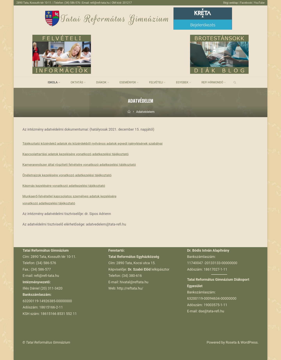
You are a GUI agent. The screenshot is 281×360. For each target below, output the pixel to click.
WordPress (249, 342)
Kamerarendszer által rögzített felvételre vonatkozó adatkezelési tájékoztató (81, 164)
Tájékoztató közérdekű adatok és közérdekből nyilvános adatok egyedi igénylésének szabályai (95, 143)
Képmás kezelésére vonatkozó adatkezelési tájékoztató (65, 186)
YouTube (259, 2)
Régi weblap (230, 2)
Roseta (231, 342)
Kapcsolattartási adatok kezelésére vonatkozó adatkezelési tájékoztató (77, 154)
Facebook (245, 2)
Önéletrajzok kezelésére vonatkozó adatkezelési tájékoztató (68, 175)
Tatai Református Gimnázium (115, 19)
